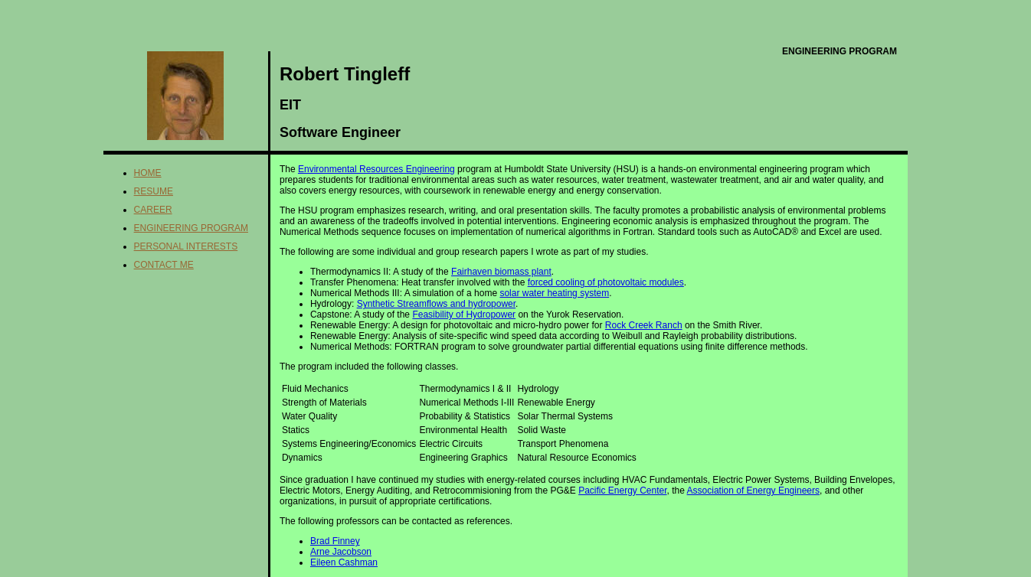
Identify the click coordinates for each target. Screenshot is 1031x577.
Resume (153, 191)
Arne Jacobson (340, 551)
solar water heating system (554, 293)
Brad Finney (335, 541)
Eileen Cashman (344, 562)
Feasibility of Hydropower (464, 314)
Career (153, 209)
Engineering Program (191, 228)
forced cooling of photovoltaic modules (606, 282)
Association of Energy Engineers (753, 490)
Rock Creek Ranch (643, 325)
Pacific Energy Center (622, 490)
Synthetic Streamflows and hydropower (436, 303)
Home (148, 173)
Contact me (164, 264)
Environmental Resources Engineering (376, 169)
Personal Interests (186, 246)
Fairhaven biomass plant (501, 271)
